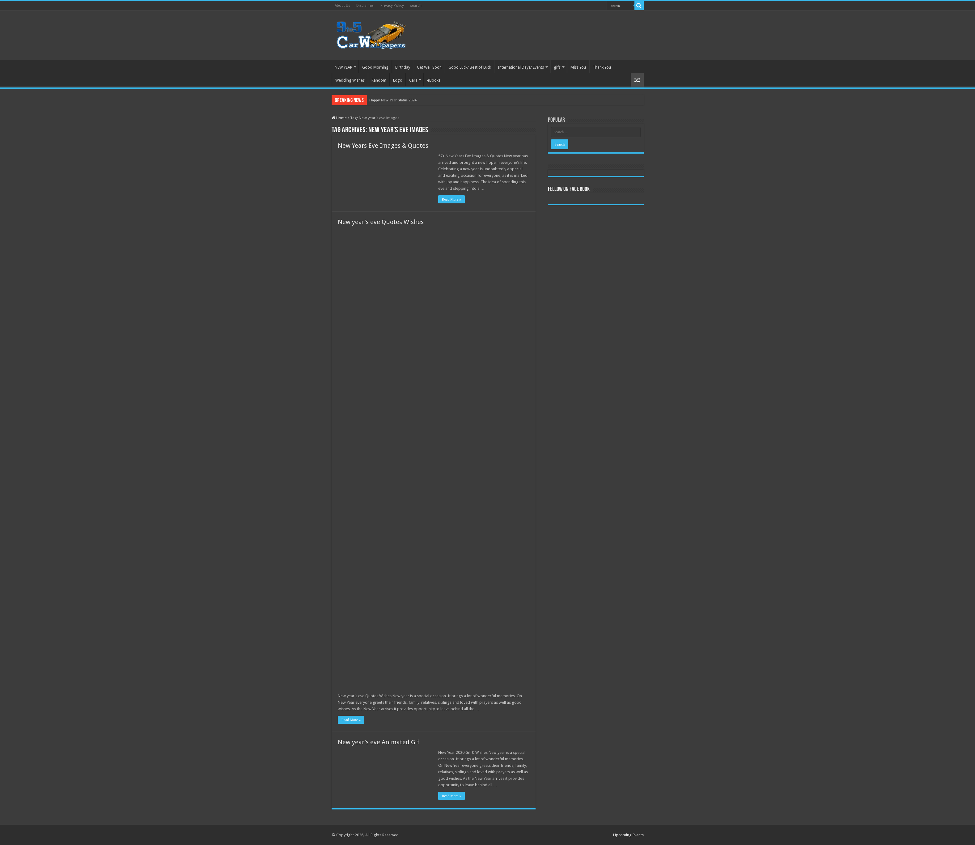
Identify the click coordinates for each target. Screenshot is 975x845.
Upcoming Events (628, 835)
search (416, 5)
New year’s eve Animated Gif (378, 742)
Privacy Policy (392, 5)
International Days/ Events (521, 67)
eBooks (433, 80)
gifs (557, 67)
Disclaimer (365, 5)
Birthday (402, 67)
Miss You (578, 67)
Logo (397, 80)
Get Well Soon (429, 67)
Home (339, 118)
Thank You (602, 67)
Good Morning (375, 67)
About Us (342, 5)
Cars (413, 80)
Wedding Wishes (350, 80)
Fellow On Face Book (569, 189)
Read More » (451, 199)
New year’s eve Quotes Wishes (381, 222)
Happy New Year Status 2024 (393, 100)
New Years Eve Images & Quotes (383, 145)
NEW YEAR (343, 67)
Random (378, 80)
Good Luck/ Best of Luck (469, 67)
